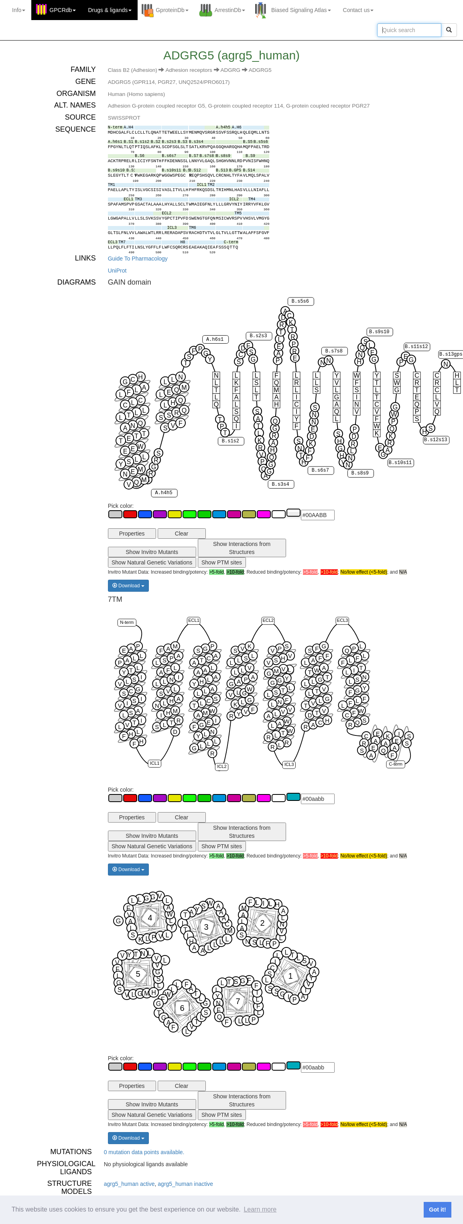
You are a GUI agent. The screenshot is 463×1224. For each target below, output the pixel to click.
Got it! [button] (437, 1209)
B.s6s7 (320, 470)
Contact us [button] (358, 10)
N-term (127, 622)
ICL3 (289, 764)
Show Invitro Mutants (152, 552)
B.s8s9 (359, 473)
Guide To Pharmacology (138, 258)
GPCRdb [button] (62, 10)
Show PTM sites (221, 562)
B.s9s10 (379, 332)
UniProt (117, 270)
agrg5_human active (129, 1184)
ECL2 (268, 620)
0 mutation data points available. (144, 1152)
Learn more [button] (260, 1209)
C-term (395, 764)
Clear (181, 533)
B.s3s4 (280, 484)
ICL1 (154, 763)
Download (128, 586)
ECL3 (342, 620)
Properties (132, 533)
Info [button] (18, 10)
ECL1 (193, 620)
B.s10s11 (400, 463)
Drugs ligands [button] (110, 10)
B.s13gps (451, 354)
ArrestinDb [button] (230, 10)
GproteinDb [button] (172, 10)
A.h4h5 (163, 493)
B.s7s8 (333, 351)
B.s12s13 (435, 440)
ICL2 (221, 766)
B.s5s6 (300, 301)
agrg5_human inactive (185, 1184)
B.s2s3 (258, 336)
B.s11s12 (416, 347)
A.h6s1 (214, 339)
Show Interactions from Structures (241, 548)
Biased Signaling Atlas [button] (301, 10)
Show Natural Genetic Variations (152, 562)
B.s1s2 (230, 441)
